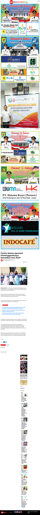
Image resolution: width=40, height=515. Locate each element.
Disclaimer (36, 511)
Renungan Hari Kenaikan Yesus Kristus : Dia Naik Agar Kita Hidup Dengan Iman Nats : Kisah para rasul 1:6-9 (24, 502)
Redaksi (29, 511)
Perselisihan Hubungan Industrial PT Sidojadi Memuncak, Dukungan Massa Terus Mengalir (23, 435)
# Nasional (22, 388)
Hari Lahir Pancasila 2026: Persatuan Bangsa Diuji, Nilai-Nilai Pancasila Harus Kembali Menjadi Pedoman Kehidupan (24, 409)
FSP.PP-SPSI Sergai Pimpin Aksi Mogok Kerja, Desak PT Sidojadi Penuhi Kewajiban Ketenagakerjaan (24, 447)
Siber (32, 511)
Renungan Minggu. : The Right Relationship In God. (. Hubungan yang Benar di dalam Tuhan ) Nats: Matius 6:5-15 (24, 479)
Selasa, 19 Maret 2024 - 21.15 (6, 260)
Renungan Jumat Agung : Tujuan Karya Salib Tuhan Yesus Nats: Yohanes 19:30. (24, 459)
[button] (39, 0)
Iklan (29, 512)
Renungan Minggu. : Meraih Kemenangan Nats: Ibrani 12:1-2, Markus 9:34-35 (24, 397)
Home (1, 251)
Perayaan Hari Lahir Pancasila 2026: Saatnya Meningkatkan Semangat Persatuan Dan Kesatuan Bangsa (24, 423)
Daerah (4, 251)
